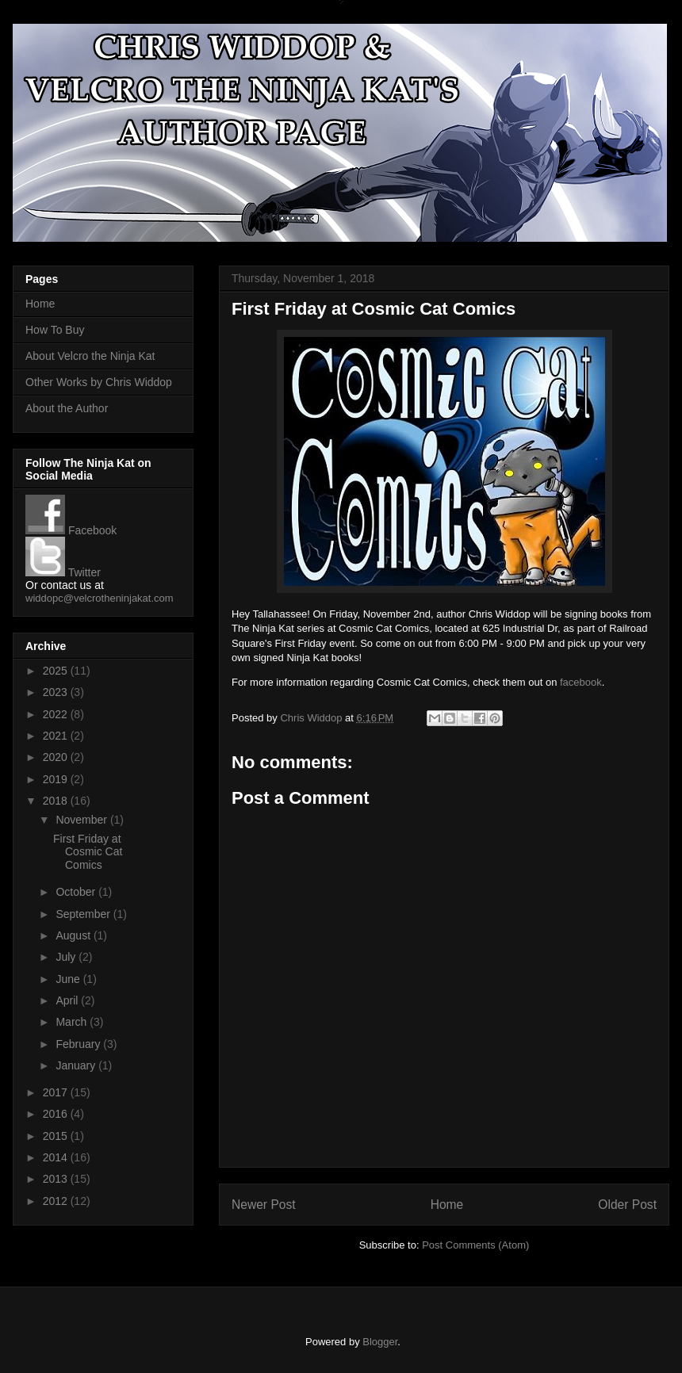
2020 (57, 757)
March (73, 1021)
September (84, 914)
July (67, 956)
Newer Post (264, 1204)
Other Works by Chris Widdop (98, 382)
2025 (57, 670)
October (77, 891)
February (79, 1044)
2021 (57, 735)
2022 (57, 714)
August (74, 935)
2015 (57, 1136)
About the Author (66, 408)
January (77, 1065)
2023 (57, 692)
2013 (57, 1178)
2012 (57, 1201)
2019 (57, 779)
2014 (57, 1157)
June (69, 979)
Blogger (379, 1342)
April (68, 1000)
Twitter (63, 572)
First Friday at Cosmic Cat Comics (87, 852)
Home (447, 1204)
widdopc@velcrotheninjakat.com (99, 598)
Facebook (71, 530)
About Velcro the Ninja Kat (90, 356)
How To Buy (54, 329)
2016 (57, 1113)
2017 (57, 1092)
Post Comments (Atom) (475, 1245)
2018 (57, 800)
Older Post (627, 1204)
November (82, 819)
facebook (581, 682)
